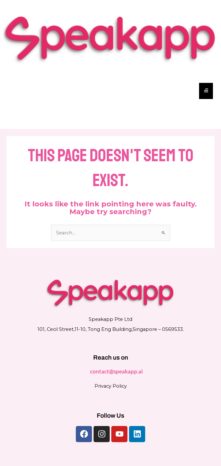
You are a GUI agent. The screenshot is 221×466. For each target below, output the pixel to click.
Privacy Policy (111, 386)
